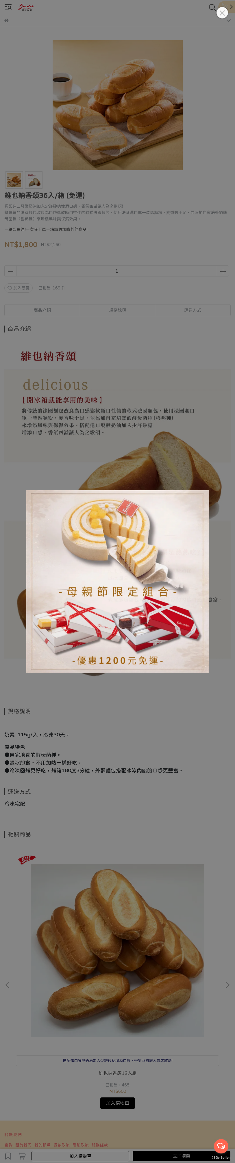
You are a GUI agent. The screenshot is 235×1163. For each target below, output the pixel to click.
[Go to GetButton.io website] (221, 1157)
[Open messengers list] (221, 1146)
